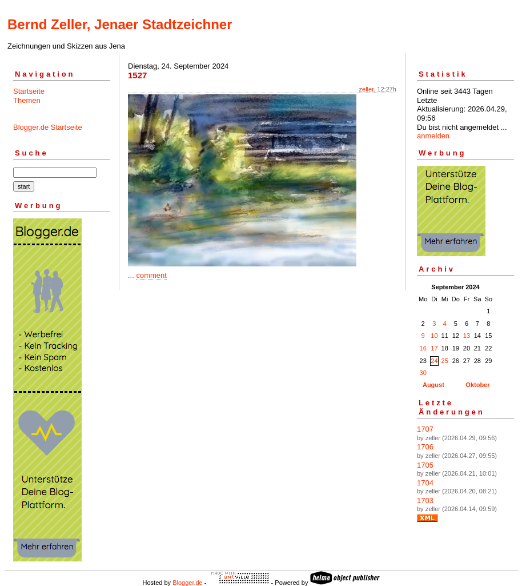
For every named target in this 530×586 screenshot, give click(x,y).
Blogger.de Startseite (47, 127)
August (433, 384)
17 (434, 348)
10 (434, 335)
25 (444, 360)
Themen (27, 100)
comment (151, 275)
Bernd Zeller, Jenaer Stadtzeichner (119, 24)
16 (423, 348)
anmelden (433, 135)
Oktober (477, 384)
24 (434, 360)
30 (423, 372)
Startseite (29, 91)
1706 (425, 447)
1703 (425, 500)
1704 (425, 483)
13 (466, 335)
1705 (425, 465)
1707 (425, 429)
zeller (366, 89)
